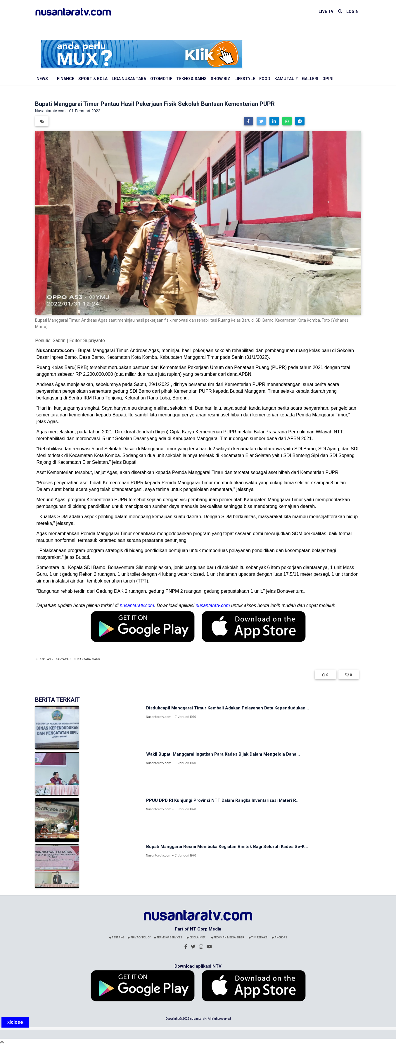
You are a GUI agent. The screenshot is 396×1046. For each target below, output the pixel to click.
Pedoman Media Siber (227, 937)
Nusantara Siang (87, 659)
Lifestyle (244, 78)
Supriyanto (94, 340)
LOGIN (352, 11)
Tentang (116, 937)
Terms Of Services (168, 937)
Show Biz (220, 78)
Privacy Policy (139, 937)
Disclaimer (196, 937)
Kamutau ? (286, 78)
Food (264, 78)
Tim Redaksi (258, 937)
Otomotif (161, 78)
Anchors (279, 937)
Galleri (310, 78)
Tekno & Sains (191, 78)
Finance (65, 78)
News (42, 78)
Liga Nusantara (129, 78)
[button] (248, 121)
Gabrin (59, 340)
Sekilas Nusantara (54, 659)
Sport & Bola (93, 78)
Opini (327, 78)
